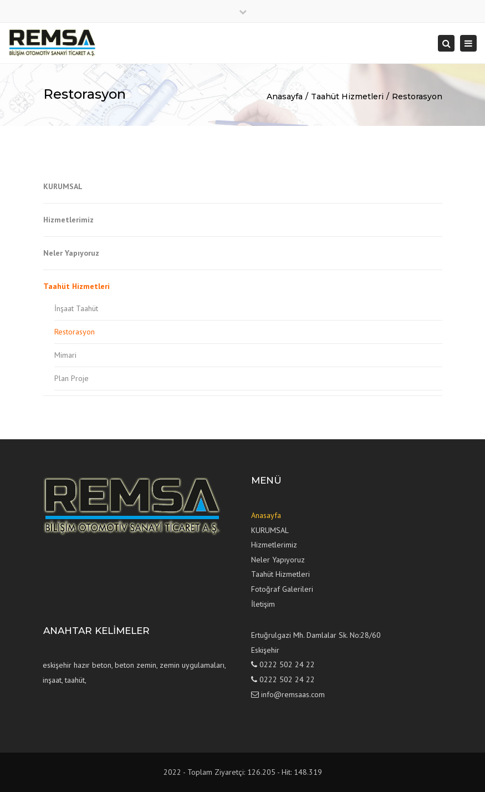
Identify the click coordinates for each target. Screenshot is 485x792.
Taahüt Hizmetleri (347, 96)
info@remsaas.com (293, 694)
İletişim (263, 604)
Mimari (65, 355)
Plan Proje (71, 378)
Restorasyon (417, 96)
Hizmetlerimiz (68, 220)
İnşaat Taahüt (76, 308)
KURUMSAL (63, 186)
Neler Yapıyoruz (71, 253)
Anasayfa (285, 96)
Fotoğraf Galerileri (282, 589)
